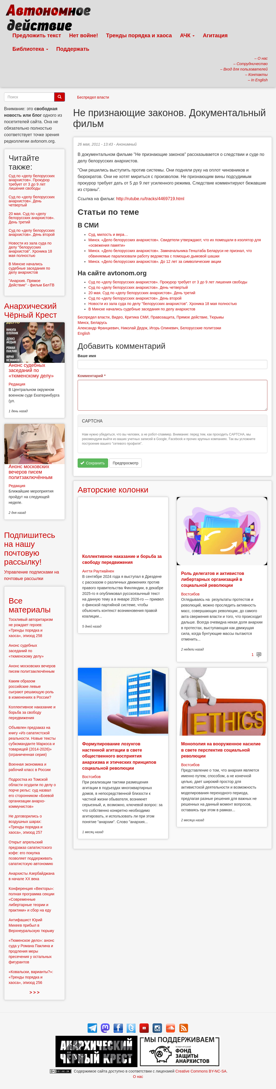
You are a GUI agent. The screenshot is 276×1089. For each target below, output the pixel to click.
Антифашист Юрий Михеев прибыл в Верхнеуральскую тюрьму (31, 925)
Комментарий (92, 376)
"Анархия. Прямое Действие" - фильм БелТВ (31, 283)
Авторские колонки (113, 489)
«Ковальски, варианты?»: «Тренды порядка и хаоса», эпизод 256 (31, 977)
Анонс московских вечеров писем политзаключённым (31, 472)
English (84, 333)
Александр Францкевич (98, 328)
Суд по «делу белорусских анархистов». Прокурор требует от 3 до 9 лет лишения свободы (167, 282)
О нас (138, 1076)
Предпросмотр (125, 463)
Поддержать (72, 49)
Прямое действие (192, 317)
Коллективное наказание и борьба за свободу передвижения (32, 712)
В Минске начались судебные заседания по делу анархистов (141, 309)
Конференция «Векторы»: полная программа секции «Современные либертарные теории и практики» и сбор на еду (31, 899)
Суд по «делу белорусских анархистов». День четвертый (138, 287)
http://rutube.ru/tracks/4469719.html (150, 198)
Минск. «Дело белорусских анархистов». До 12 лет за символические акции (154, 261)
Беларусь (99, 322)
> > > (35, 992)
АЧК (187, 35)
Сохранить (92, 463)
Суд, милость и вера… (108, 234)
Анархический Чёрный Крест (30, 310)
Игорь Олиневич (164, 328)
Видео (117, 317)
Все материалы (30, 605)
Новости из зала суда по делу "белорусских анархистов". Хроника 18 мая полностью (162, 303)
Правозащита (162, 317)
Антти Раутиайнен (98, 571)
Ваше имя (87, 356)
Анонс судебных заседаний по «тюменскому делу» (31, 371)
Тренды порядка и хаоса (139, 35)
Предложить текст (36, 35)
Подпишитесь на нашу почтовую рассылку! (29, 548)
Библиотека (30, 49)
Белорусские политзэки (200, 328)
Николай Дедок (134, 328)
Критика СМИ (137, 317)
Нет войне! (83, 35)
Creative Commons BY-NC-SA (200, 1071)
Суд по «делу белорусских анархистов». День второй (134, 298)
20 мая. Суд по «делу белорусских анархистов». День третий (141, 293)
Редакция (17, 384)
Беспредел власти (93, 97)
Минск (83, 322)
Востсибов (190, 594)
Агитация (215, 35)
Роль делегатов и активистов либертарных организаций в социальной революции (212, 579)
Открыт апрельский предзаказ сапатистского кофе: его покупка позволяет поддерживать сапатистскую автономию (31, 853)
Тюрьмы (216, 317)
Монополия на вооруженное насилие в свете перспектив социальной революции (221, 750)
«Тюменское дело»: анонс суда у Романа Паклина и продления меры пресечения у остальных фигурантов (31, 951)
